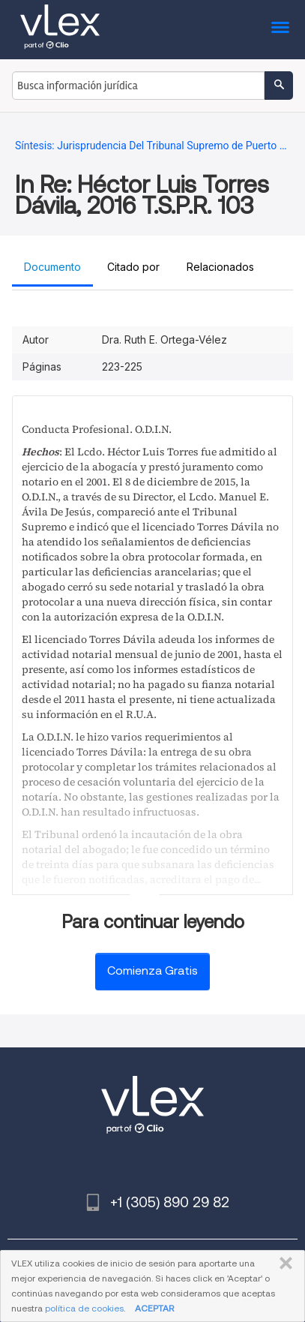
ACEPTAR (154, 1308)
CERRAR (283, 1263)
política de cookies (84, 1308)
